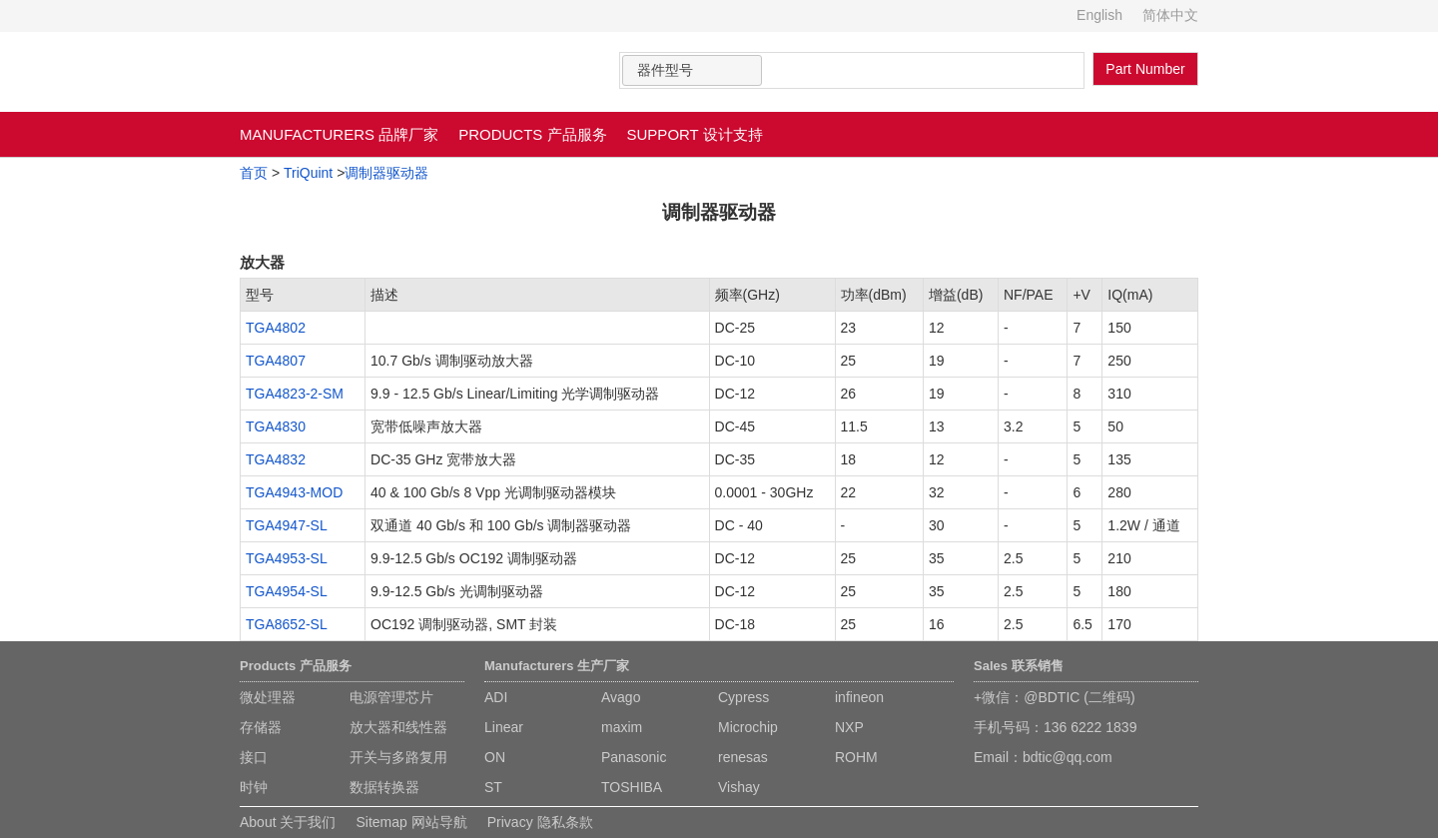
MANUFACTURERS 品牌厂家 (339, 134)
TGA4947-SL (287, 525)
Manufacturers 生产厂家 (556, 665)
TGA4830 (276, 426)
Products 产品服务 (296, 665)
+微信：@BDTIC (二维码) (1054, 697)
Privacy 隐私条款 (540, 822)
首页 (254, 173)
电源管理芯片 (391, 697)
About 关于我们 (288, 822)
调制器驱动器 (386, 173)
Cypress (743, 697)
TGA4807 (276, 361)
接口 (254, 757)
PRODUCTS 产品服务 (532, 134)
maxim (621, 727)
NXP (849, 727)
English (1099, 15)
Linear (503, 727)
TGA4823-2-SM (295, 394)
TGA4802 (276, 328)
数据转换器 (384, 787)
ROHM (856, 757)
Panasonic (633, 757)
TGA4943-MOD (294, 492)
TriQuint (308, 173)
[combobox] (692, 70)
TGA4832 (276, 459)
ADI (495, 697)
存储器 (261, 727)
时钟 (254, 787)
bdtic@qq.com (1067, 757)
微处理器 (268, 697)
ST (493, 787)
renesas (743, 757)
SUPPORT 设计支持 (695, 134)
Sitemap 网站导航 (411, 822)
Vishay (739, 787)
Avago (620, 697)
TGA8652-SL (287, 624)
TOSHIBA (631, 787)
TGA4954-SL (287, 591)
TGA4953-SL (287, 558)
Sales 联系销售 (1019, 665)
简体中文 (1170, 15)
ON (494, 757)
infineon (859, 697)
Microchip (748, 727)
